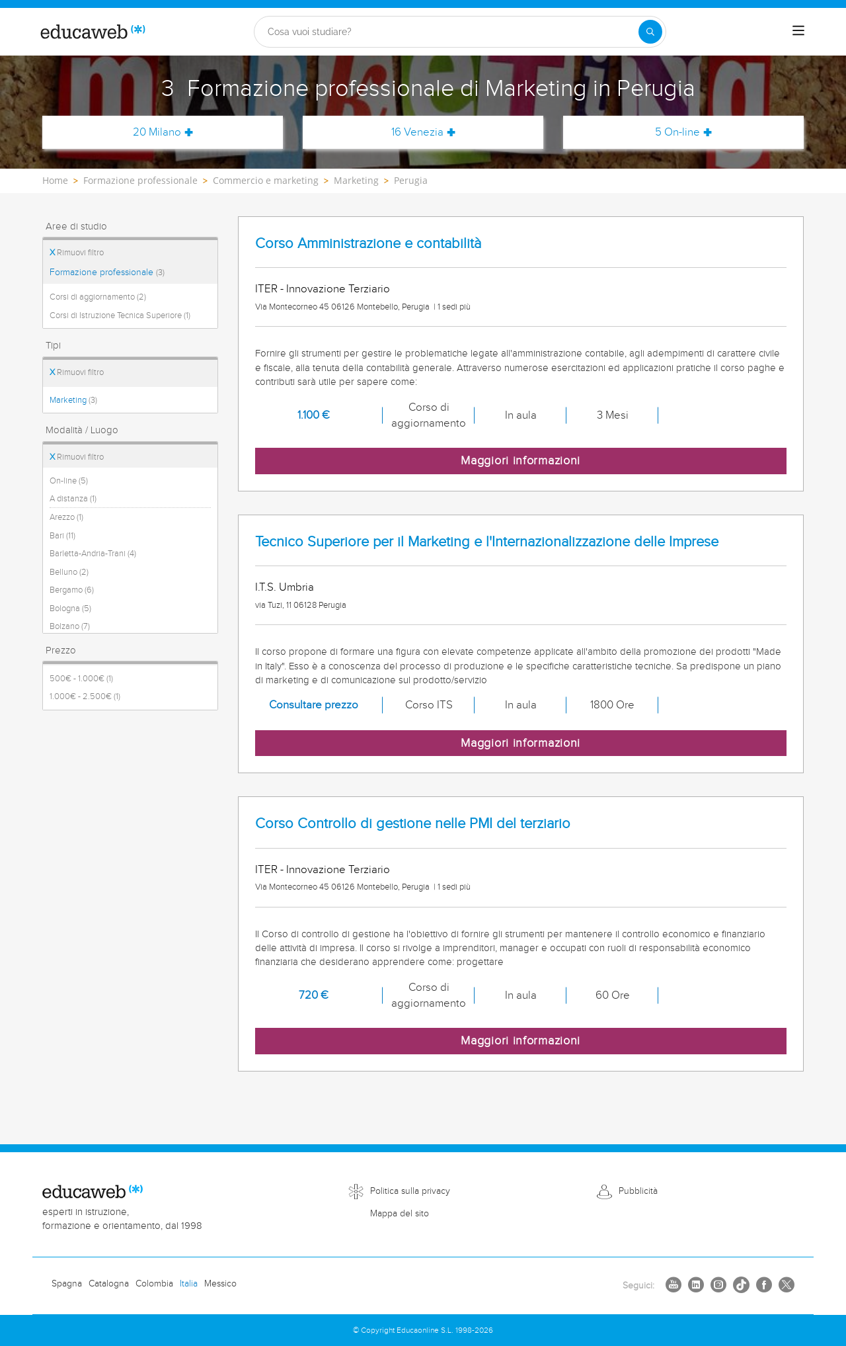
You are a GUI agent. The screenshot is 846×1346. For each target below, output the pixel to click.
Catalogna (109, 1284)
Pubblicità (638, 1191)
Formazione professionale (107, 272)
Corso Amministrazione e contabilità (368, 243)
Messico (220, 1284)
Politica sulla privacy (410, 1191)
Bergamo (72, 590)
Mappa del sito (399, 1213)
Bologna (70, 608)
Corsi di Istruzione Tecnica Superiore (120, 315)
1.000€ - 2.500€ (85, 696)
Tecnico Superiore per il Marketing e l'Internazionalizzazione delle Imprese (486, 542)
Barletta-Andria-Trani (93, 553)
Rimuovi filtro (77, 252)
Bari (62, 535)
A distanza (73, 498)
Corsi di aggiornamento (98, 297)
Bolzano (70, 626)
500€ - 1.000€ (81, 678)
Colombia (154, 1284)
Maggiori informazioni (520, 461)
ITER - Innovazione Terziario (322, 289)
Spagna (67, 1284)
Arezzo (66, 517)
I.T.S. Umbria (284, 587)
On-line (69, 481)
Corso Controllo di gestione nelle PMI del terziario (412, 824)
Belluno (69, 572)
